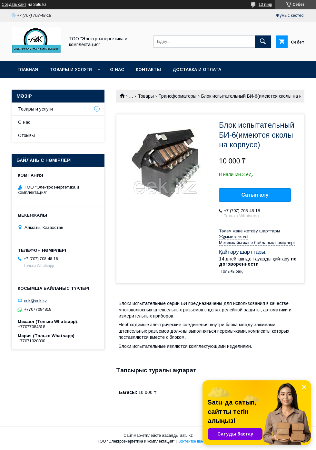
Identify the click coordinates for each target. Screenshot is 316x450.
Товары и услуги (71, 69)
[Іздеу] (263, 41)
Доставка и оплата (197, 69)
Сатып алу (254, 195)
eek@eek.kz (35, 300)
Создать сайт (14, 4)
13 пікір (265, 4)
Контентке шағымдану (198, 441)
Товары (146, 96)
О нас (117, 69)
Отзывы (26, 135)
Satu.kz (186, 435)
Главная (27, 69)
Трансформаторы (177, 96)
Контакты (148, 69)
